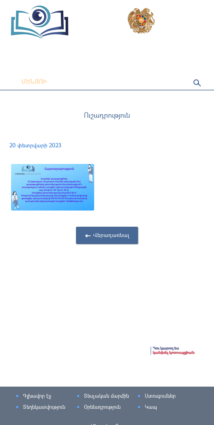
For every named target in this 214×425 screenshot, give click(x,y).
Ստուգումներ (160, 395)
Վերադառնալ (111, 235)
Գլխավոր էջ (37, 395)
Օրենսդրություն (102, 406)
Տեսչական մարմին (106, 395)
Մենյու (28, 81)
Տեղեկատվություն (44, 406)
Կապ (151, 406)
